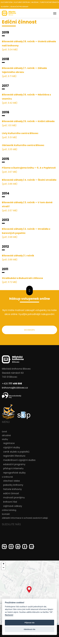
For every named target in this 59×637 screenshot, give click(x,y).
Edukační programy (19, 7)
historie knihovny (12, 489)
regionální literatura (14, 455)
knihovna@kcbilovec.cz (15, 387)
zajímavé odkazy (12, 506)
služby (5, 439)
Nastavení (9, 615)
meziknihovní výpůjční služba (19, 460)
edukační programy (14, 464)
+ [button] (3, 564)
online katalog (9, 510)
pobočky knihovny (13, 485)
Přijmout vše (30, 623)
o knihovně (7, 476)
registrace (9, 443)
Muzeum (34, 2)
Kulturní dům (6, 2)
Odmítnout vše (29, 629)
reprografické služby (14, 472)
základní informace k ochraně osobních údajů (25, 517)
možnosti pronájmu (14, 497)
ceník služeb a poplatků (16, 451)
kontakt (6, 514)
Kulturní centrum (22, 2)
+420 (12, 383)
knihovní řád (10, 501)
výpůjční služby (11, 447)
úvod (4, 431)
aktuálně (6, 435)
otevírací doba (11, 480)
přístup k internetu (13, 468)
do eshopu (29, 329)
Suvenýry (5, 7)
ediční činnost (11, 493)
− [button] (3, 568)
